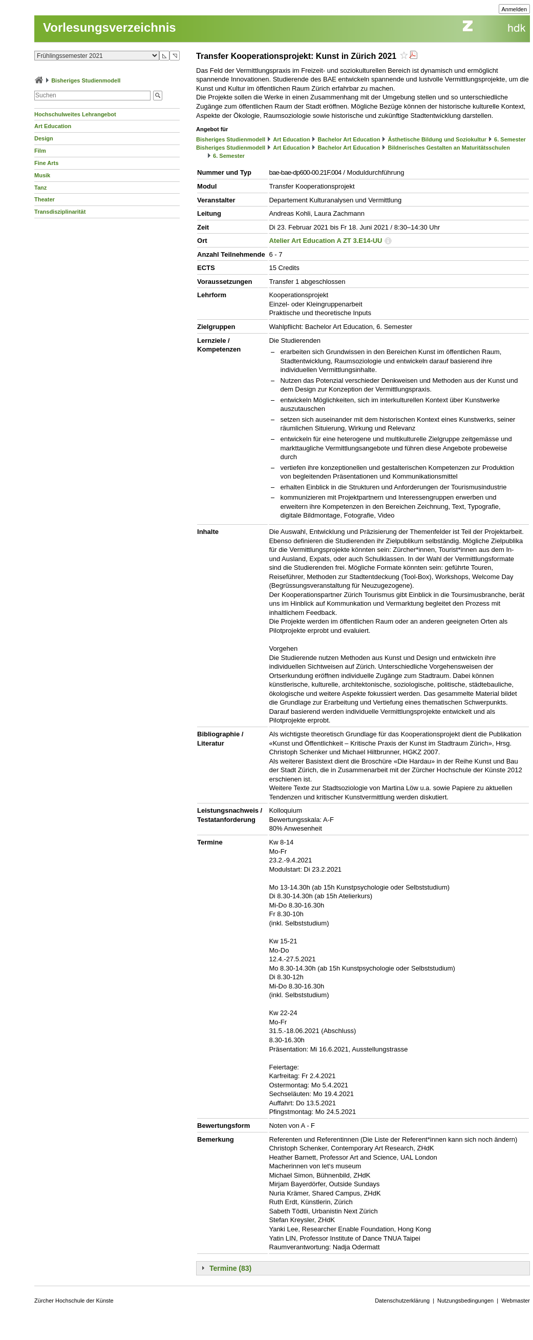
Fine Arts (46, 163)
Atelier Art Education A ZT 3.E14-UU (325, 240)
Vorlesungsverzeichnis (109, 27)
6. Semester (510, 139)
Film (40, 151)
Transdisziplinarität (60, 212)
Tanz (40, 187)
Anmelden (514, 9)
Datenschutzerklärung (402, 1300)
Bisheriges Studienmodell (85, 80)
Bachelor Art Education (349, 139)
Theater (44, 199)
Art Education (52, 126)
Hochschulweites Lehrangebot (75, 114)
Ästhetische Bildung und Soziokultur (437, 139)
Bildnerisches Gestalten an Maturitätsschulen (448, 148)
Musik (42, 175)
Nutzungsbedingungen (465, 1300)
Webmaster (515, 1300)
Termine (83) (230, 1268)
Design (43, 138)
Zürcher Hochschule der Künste (74, 1300)
